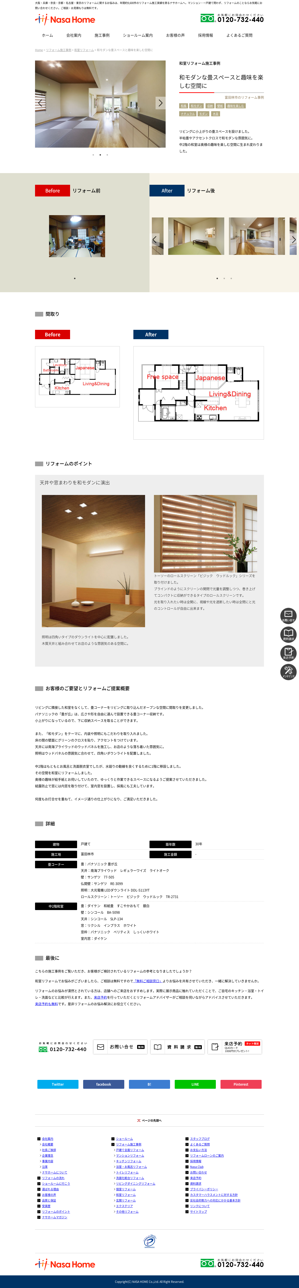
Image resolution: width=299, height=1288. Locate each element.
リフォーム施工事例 (58, 50)
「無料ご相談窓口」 (148, 981)
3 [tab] (107, 154)
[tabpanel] (100, 104)
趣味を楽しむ (235, 105)
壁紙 (220, 105)
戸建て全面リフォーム (130, 1150)
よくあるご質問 (239, 35)
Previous (40, 103)
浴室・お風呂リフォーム (131, 1166)
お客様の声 (175, 35)
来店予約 (100, 997)
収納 (210, 105)
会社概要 (47, 1144)
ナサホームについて (54, 1172)
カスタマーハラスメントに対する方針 (214, 1194)
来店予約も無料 (46, 1004)
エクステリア (124, 1206)
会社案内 (73, 35)
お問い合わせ (198, 1172)
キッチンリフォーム (128, 1161)
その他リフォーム (127, 1211)
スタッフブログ (200, 1138)
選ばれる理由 (50, 1189)
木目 (215, 113)
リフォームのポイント (56, 1211)
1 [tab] (93, 154)
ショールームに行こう (56, 1183)
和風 (183, 105)
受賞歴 (46, 1206)
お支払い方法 (198, 1150)
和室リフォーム (84, 50)
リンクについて (200, 1206)
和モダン (196, 105)
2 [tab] (100, 154)
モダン (203, 113)
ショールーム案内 (138, 35)
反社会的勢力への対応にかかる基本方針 (215, 1200)
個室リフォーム (126, 1189)
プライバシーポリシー (204, 1189)
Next (161, 103)
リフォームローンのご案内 (207, 1155)
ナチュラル (188, 113)
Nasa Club (196, 1166)
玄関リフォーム (126, 1200)
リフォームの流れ (53, 1178)
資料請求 (195, 1183)
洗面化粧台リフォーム (130, 1178)
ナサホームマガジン (54, 1217)
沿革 (45, 1166)
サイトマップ (198, 1211)
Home (39, 50)
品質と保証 (49, 1200)
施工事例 (102, 35)
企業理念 (47, 1155)
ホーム (47, 35)
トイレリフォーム (127, 1172)
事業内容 (47, 1161)
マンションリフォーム (130, 1155)
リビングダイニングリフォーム (135, 1183)
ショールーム (124, 1138)
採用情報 (205, 35)
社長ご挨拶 (49, 1150)
